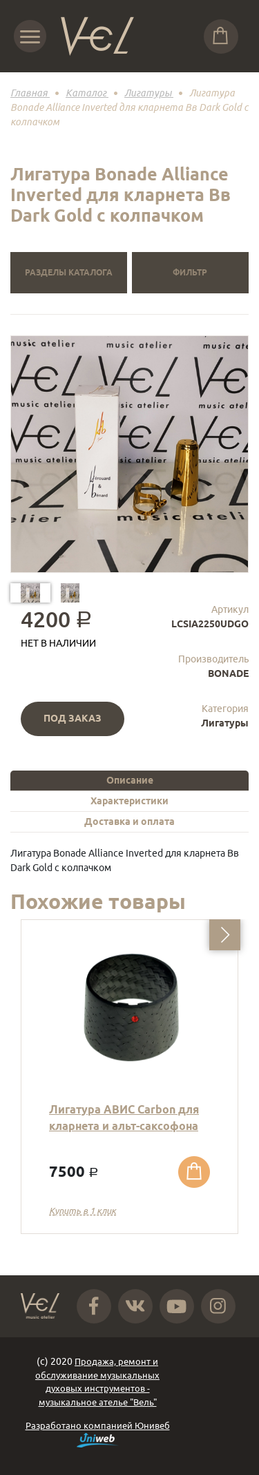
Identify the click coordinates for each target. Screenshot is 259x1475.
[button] (224, 934)
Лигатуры (225, 723)
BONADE (228, 673)
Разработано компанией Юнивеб (98, 1434)
